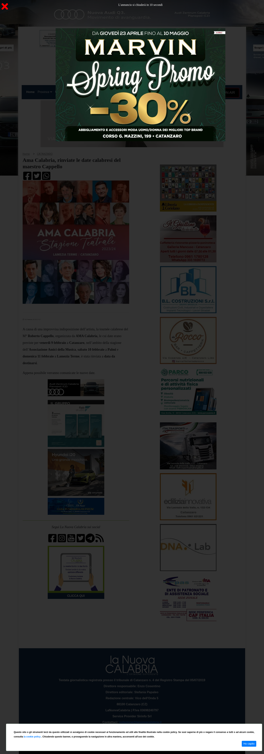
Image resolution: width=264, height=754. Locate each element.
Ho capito (249, 743)
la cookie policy (32, 736)
